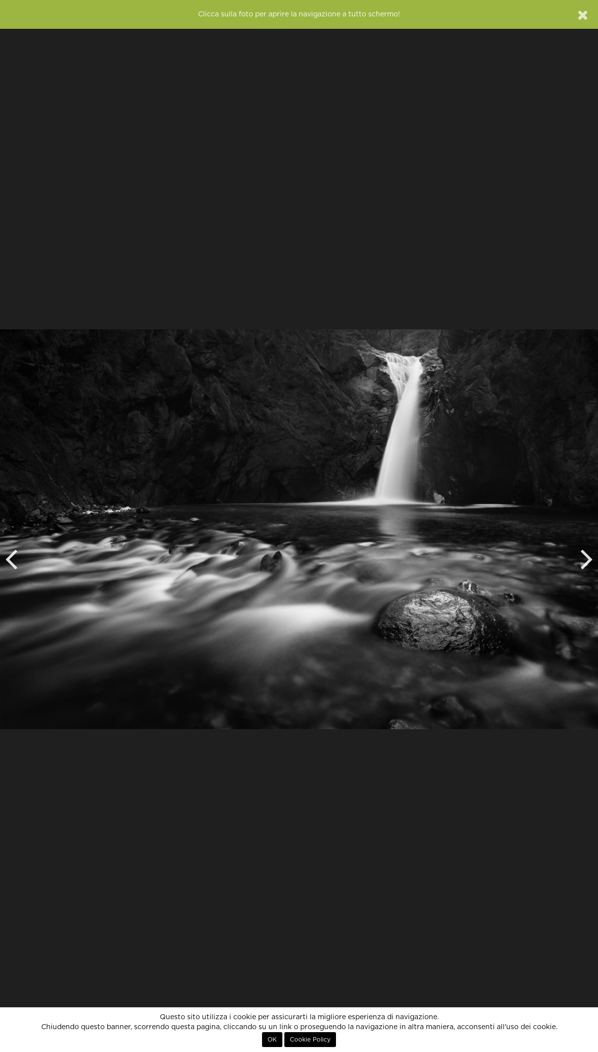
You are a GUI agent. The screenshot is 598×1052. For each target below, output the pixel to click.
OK (272, 1040)
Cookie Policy (310, 1040)
